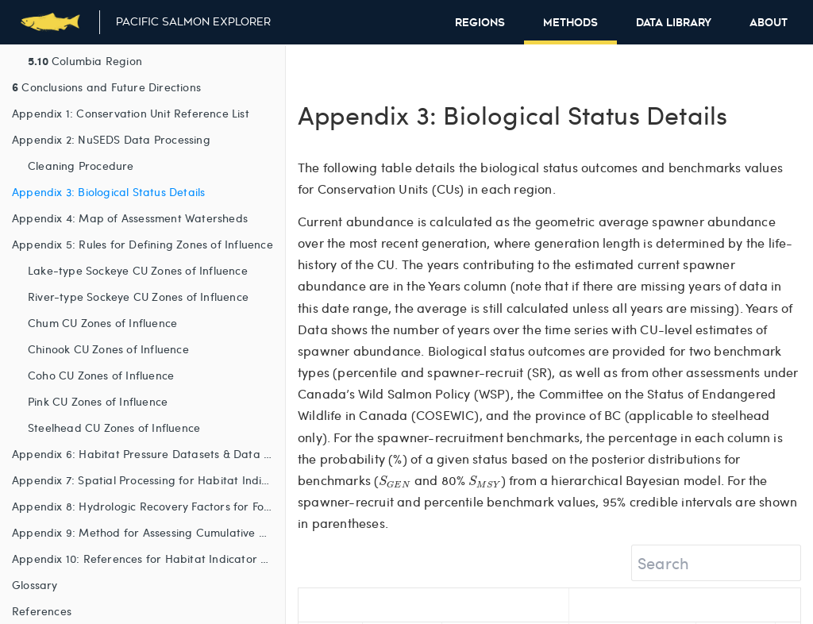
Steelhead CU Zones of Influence (114, 427)
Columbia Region (85, 60)
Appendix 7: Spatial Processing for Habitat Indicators (148, 479)
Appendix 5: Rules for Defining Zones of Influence (142, 244)
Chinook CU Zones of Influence (108, 348)
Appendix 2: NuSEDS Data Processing (111, 139)
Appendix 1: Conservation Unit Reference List (130, 113)
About (768, 23)
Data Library (673, 23)
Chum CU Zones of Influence (102, 322)
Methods (570, 23)
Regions (480, 23)
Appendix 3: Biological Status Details (108, 191)
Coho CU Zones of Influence (101, 375)
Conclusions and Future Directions (106, 86)
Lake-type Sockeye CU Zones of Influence (138, 270)
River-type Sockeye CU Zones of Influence (138, 296)
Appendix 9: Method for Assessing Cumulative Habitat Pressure (148, 532)
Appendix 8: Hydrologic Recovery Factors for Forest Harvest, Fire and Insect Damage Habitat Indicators (148, 506)
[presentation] (394, 481)
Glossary (35, 584)
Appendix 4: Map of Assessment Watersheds (130, 217)
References (41, 610)
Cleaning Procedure (81, 165)
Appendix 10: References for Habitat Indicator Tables (148, 558)
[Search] (716, 563)
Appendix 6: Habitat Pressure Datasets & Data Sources (148, 453)
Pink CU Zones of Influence (98, 401)
